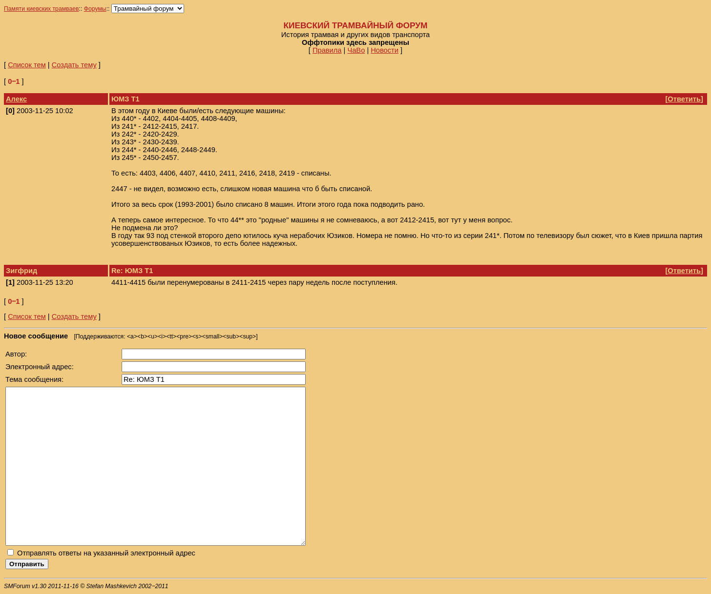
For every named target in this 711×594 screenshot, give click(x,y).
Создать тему (74, 65)
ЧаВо (356, 50)
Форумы (95, 8)
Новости (384, 50)
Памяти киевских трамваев (41, 8)
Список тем (27, 65)
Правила (327, 50)
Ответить (684, 99)
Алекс (16, 99)
